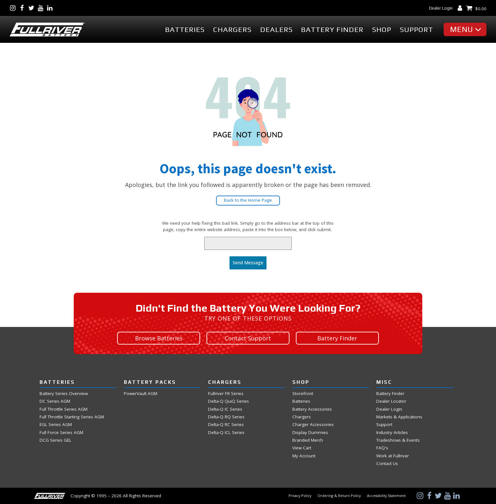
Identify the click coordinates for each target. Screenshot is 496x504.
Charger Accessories (313, 424)
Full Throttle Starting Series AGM (72, 417)
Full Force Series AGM (61, 432)
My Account (303, 456)
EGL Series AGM (56, 424)
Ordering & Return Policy (339, 495)
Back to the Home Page (248, 200)
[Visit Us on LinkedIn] (51, 8)
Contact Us (387, 463)
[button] (466, 29)
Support (416, 29)
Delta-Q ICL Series (226, 432)
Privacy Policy (300, 495)
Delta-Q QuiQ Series (228, 401)
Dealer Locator (391, 401)
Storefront (302, 393)
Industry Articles (392, 432)
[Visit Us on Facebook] (23, 8)
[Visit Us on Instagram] (14, 8)
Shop (381, 29)
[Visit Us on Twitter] (32, 8)
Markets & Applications (399, 417)
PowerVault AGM (140, 393)
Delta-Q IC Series (225, 409)
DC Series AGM (55, 401)
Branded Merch (307, 440)
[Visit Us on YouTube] (42, 8)
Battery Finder (332, 29)
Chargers (232, 29)
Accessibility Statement (386, 495)
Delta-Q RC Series (226, 424)
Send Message (248, 263)
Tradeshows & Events (398, 440)
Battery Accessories (312, 409)
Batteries (185, 29)
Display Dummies (310, 432)
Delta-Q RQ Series (226, 417)
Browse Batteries (159, 338)
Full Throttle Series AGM (63, 409)
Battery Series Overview (64, 393)
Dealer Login (441, 8)
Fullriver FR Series (226, 393)
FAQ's (382, 448)
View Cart (301, 448)
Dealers (276, 29)
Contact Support (248, 338)
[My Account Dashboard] (461, 8)
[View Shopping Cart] (476, 8)
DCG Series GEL (55, 440)
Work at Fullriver (392, 456)
